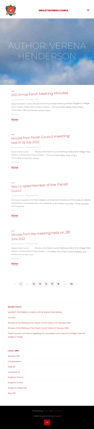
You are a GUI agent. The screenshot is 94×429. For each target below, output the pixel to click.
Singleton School (15, 383)
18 (58, 284)
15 (40, 284)
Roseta (46, 411)
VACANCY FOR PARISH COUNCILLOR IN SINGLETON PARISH (35, 312)
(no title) (11, 317)
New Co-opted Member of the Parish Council (39, 187)
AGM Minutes (15, 114)
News (13, 210)
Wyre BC (12, 393)
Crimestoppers (14, 361)
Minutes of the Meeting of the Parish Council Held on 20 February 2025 (39, 323)
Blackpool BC (14, 356)
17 (52, 284)
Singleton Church (15, 377)
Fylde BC (12, 367)
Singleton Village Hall (17, 388)
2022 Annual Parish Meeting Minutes (39, 93)
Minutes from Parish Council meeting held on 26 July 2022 (40, 139)
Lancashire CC (14, 372)
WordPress (57, 411)
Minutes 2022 (15, 162)
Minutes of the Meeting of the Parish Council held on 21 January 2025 (38, 328)
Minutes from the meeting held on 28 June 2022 (40, 235)
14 (34, 284)
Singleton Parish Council (53, 10)
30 (71, 284)
